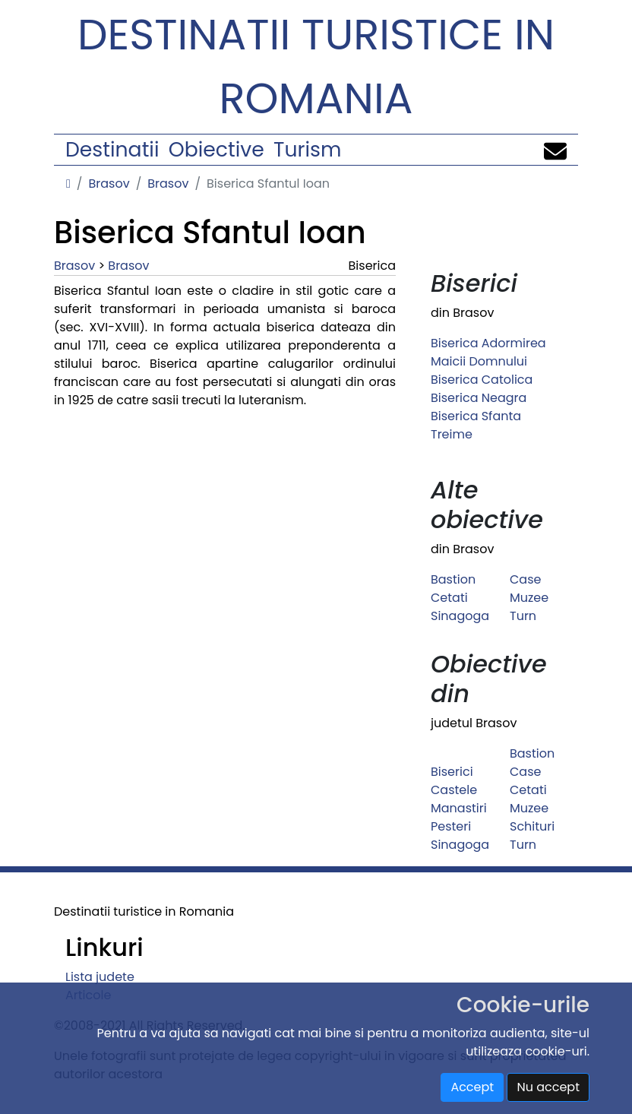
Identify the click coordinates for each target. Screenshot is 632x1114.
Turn (523, 616)
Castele (454, 790)
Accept (472, 1087)
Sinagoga (460, 616)
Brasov (108, 183)
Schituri (532, 826)
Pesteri (451, 826)
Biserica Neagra (478, 398)
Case (525, 579)
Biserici (452, 771)
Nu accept (548, 1087)
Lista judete (99, 977)
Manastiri (459, 808)
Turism (307, 149)
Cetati (449, 597)
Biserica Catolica (481, 379)
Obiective (216, 149)
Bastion (453, 579)
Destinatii (112, 149)
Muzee (529, 597)
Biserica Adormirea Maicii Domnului (488, 352)
